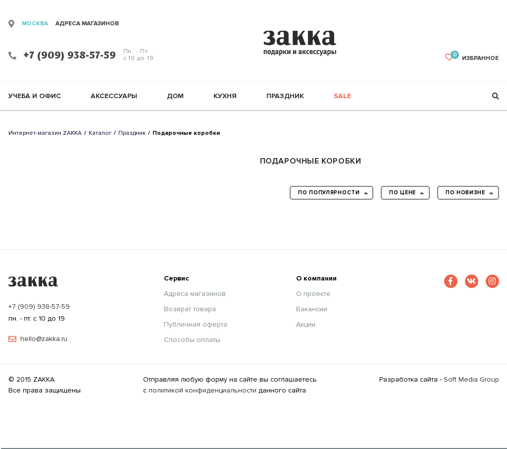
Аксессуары (114, 96)
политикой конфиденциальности (202, 390)
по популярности (333, 193)
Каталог (100, 133)
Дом (175, 96)
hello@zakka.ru (43, 339)
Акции (305, 325)
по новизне (470, 193)
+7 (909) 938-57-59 (39, 306)
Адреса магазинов (195, 294)
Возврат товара (190, 309)
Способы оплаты (192, 340)
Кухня (225, 96)
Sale (342, 96)
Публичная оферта (195, 325)
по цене (407, 193)
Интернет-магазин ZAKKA (45, 133)
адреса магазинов (87, 23)
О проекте (313, 294)
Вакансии (311, 309)
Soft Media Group (471, 379)
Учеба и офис (34, 96)
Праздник (285, 96)
